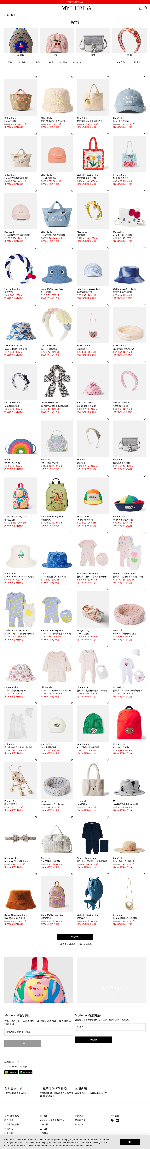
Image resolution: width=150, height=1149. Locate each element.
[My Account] (140, 8)
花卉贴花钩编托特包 (86, 171)
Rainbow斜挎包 (12, 456)
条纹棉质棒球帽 (84, 285)
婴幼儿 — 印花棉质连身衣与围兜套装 (58, 627)
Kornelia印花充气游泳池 (125, 627)
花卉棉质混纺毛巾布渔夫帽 (53, 114)
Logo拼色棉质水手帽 (123, 513)
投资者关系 (45, 1131)
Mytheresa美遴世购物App (52, 1113)
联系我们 (8, 1113)
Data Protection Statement (81, 1145)
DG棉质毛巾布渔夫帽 (14, 911)
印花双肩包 (9, 513)
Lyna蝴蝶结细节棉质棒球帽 (17, 228)
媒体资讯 (44, 1122)
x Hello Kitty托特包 (122, 228)
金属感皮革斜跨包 (121, 456)
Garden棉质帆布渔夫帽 (15, 342)
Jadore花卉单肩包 (49, 456)
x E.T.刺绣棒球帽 (49, 741)
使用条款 (79, 1109)
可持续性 (44, 1118)
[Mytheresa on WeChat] (112, 1113)
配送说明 (8, 1126)
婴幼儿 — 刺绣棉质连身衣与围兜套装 (94, 684)
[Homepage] (75, 9)
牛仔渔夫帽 (46, 285)
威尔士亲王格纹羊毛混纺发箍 (54, 399)
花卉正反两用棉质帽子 (15, 684)
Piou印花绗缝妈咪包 (50, 854)
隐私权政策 (80, 1113)
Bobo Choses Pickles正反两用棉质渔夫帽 (24, 570)
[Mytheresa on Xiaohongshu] (117, 1114)
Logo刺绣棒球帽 (49, 171)
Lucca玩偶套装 (84, 627)
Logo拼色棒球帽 (85, 513)
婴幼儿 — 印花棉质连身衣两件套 (19, 627)
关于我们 (44, 1109)
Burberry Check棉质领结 (16, 854)
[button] (93, 1033)
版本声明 (79, 1118)
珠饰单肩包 (82, 342)
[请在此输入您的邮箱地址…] (38, 1025)
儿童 (6, 15)
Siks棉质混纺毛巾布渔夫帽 (53, 570)
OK (130, 1142)
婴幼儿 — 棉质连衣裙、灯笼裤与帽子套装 (23, 741)
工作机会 (44, 1126)
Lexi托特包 (82, 798)
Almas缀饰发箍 (120, 399)
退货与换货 (9, 1131)
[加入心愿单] (36, 70)
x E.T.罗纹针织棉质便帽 (88, 741)
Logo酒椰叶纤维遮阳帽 (124, 854)
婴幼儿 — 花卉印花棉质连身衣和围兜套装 (96, 570)
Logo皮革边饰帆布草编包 (16, 171)
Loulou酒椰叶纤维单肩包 (125, 911)
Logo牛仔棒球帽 (121, 114)
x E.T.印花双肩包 (121, 741)
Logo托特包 (10, 114)
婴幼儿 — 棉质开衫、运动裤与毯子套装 (95, 854)
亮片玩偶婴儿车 (11, 798)
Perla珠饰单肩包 (121, 171)
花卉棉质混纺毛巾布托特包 (89, 114)
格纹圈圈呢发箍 (11, 399)
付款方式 (8, 1122)
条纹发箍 (8, 285)
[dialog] (75, 1142)
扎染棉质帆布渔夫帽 (122, 285)
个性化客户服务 (11, 1109)
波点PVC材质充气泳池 (123, 342)
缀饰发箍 (81, 228)
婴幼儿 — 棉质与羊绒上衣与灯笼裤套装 (59, 684)
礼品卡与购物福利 (12, 1118)
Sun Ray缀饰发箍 (49, 342)
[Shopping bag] (145, 8)
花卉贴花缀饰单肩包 (86, 399)
